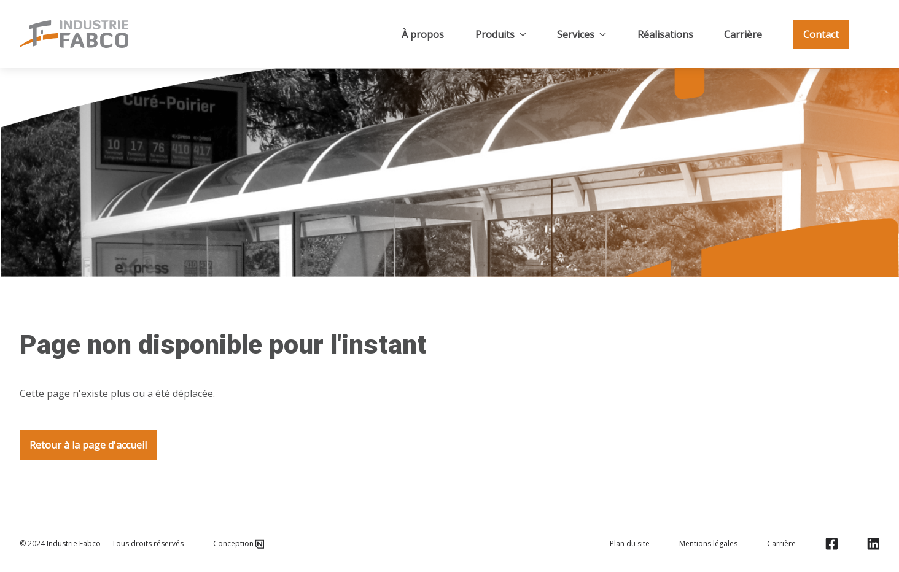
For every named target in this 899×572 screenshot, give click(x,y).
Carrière (743, 34)
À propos (423, 34)
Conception (238, 544)
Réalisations (665, 34)
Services (581, 34)
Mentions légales (708, 544)
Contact (821, 34)
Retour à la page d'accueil (88, 445)
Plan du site (630, 544)
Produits (500, 34)
